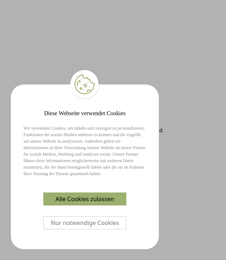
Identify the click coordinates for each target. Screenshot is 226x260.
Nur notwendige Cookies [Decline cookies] (85, 223)
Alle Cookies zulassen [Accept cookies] (85, 199)
